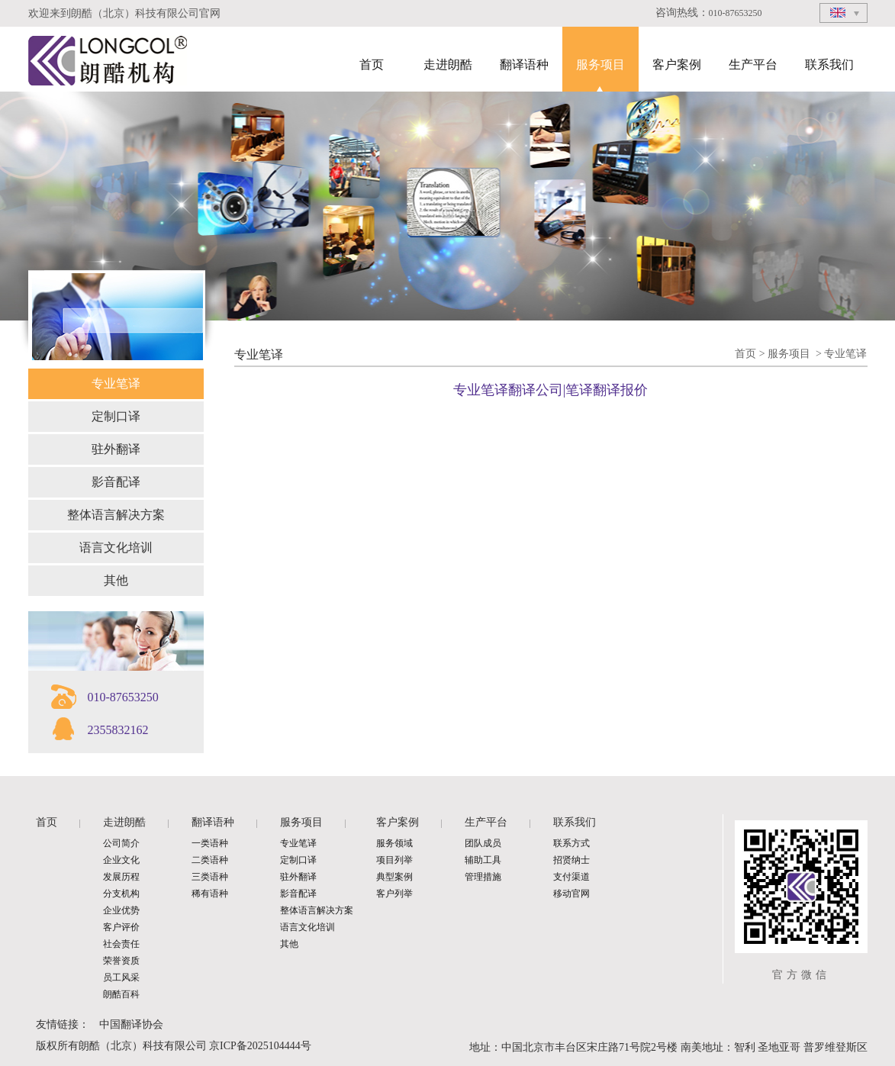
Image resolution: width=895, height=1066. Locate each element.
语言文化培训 (116, 547)
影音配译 (116, 481)
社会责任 (121, 944)
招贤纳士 (571, 860)
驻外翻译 (116, 449)
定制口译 (116, 416)
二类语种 (210, 860)
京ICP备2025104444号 (260, 1046)
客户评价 (121, 927)
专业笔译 (116, 383)
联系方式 (571, 843)
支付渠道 (571, 876)
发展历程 (121, 876)
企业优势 (121, 910)
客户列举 (394, 893)
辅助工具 (483, 860)
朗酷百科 (121, 994)
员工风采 (121, 977)
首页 (371, 64)
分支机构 (121, 893)
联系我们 (829, 64)
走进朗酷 (447, 64)
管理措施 (483, 876)
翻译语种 (524, 64)
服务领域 (394, 843)
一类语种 (210, 843)
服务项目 (600, 64)
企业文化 (121, 860)
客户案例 (676, 64)
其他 (116, 580)
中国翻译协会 (131, 1024)
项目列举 (394, 860)
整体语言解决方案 (116, 514)
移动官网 (571, 893)
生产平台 (753, 64)
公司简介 (121, 843)
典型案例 (394, 876)
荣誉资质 (121, 960)
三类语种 (210, 876)
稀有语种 (210, 893)
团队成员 (483, 843)
